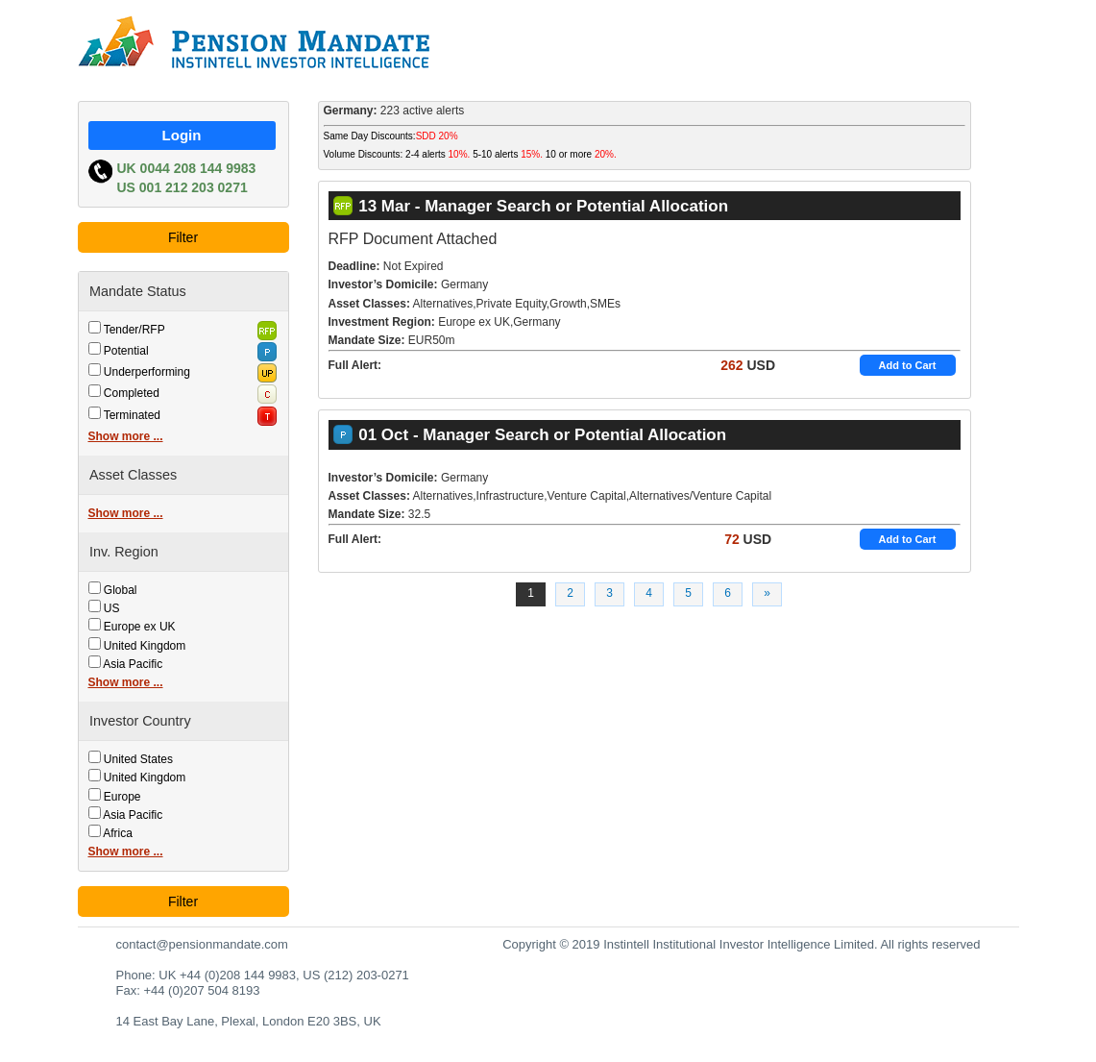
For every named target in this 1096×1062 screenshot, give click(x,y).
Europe (122, 796)
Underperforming (147, 372)
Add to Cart (908, 365)
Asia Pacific (132, 664)
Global (120, 590)
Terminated (132, 415)
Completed (131, 393)
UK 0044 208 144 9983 (186, 168)
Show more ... (125, 436)
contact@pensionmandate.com (202, 944)
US (112, 608)
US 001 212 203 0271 (182, 187)
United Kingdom (144, 646)
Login (182, 135)
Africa (118, 833)
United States (138, 759)
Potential (126, 351)
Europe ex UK (140, 626)
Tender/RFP (134, 329)
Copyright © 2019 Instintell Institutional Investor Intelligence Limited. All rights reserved (741, 944)
